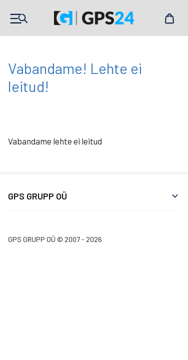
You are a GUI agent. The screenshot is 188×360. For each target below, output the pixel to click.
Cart (169, 18)
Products (18, 18)
